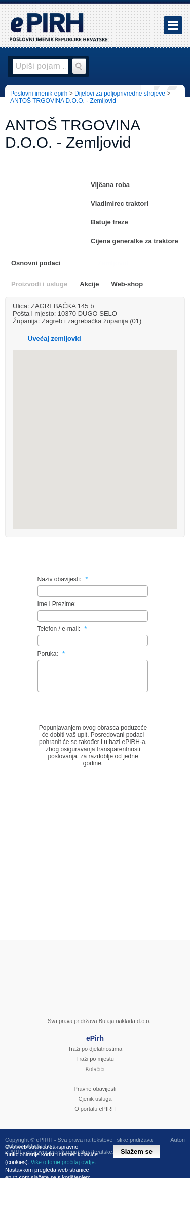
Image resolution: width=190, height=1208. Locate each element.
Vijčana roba (110, 185)
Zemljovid (113, 263)
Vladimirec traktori (119, 203)
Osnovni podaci (36, 263)
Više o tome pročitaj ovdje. (63, 1162)
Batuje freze (109, 222)
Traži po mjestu (95, 1065)
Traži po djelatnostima (95, 1055)
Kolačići (95, 1075)
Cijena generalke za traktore (134, 241)
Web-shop (127, 284)
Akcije (89, 284)
